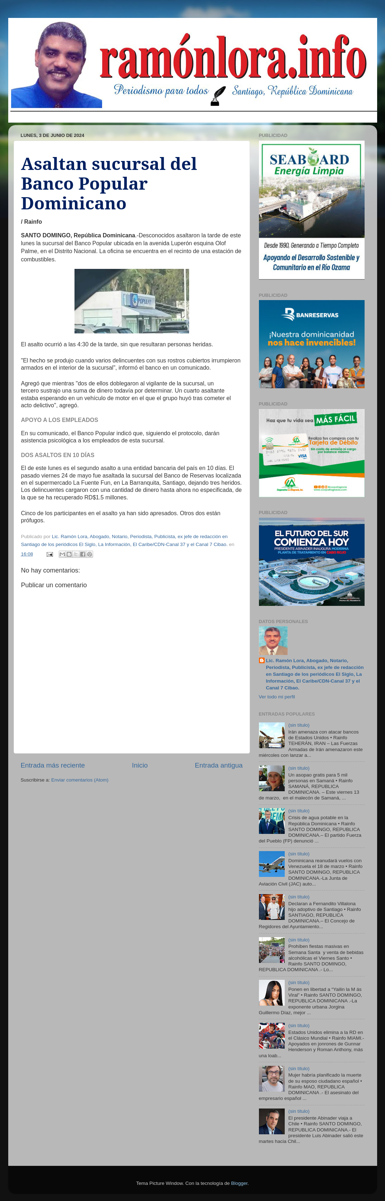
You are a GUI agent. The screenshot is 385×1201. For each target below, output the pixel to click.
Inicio (140, 765)
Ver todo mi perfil (277, 696)
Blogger (239, 1183)
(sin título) (298, 725)
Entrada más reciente (53, 765)
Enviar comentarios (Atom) (80, 780)
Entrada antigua (218, 765)
